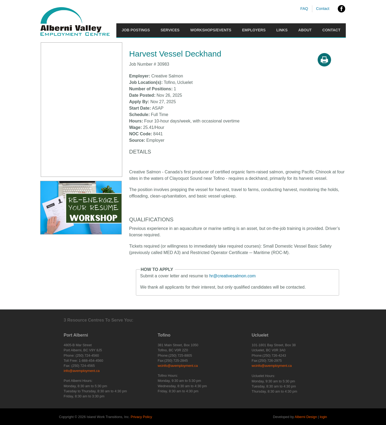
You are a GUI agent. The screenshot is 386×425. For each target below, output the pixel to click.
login (323, 417)
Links (282, 30)
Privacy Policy (141, 417)
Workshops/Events (210, 30)
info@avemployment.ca (82, 371)
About (305, 30)
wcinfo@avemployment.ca (178, 366)
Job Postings (136, 30)
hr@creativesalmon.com (232, 276)
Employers (254, 30)
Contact (322, 8)
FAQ (304, 8)
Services (170, 30)
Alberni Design (306, 417)
